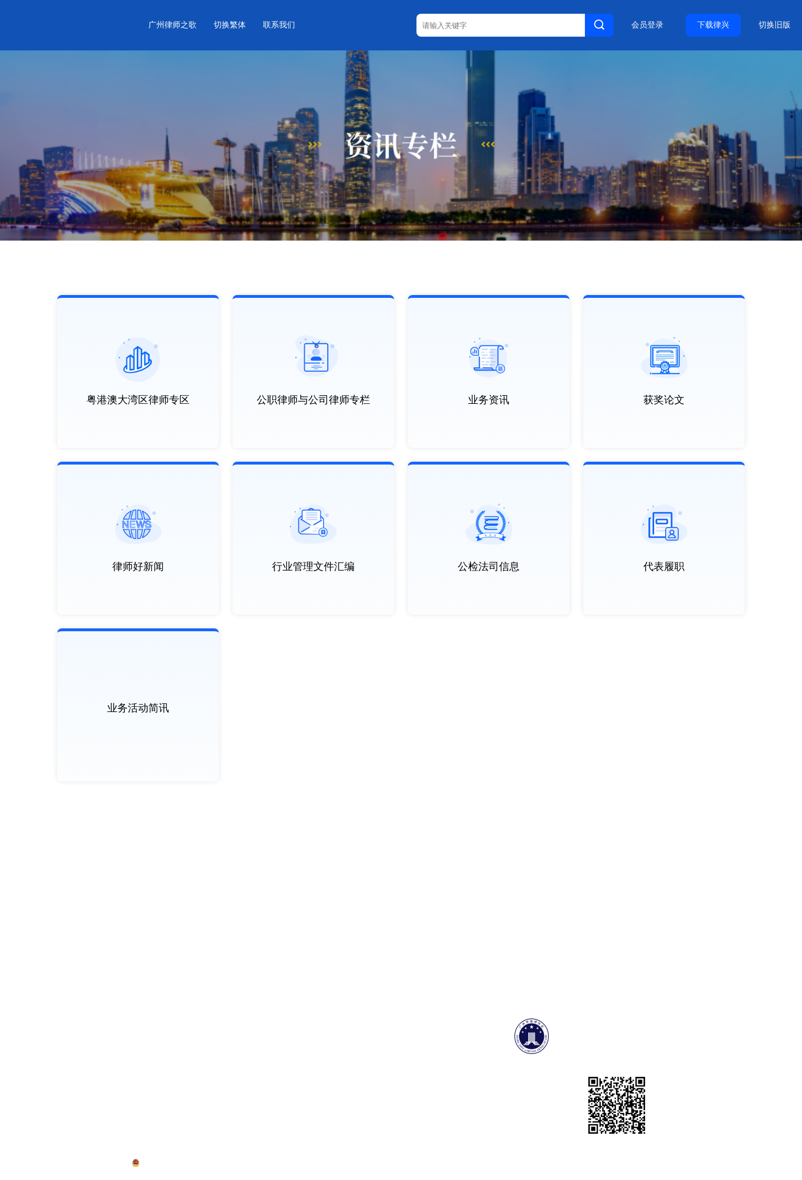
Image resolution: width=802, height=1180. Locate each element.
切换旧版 (774, 25)
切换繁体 (230, 25)
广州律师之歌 (172, 25)
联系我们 (279, 25)
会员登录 (647, 25)
